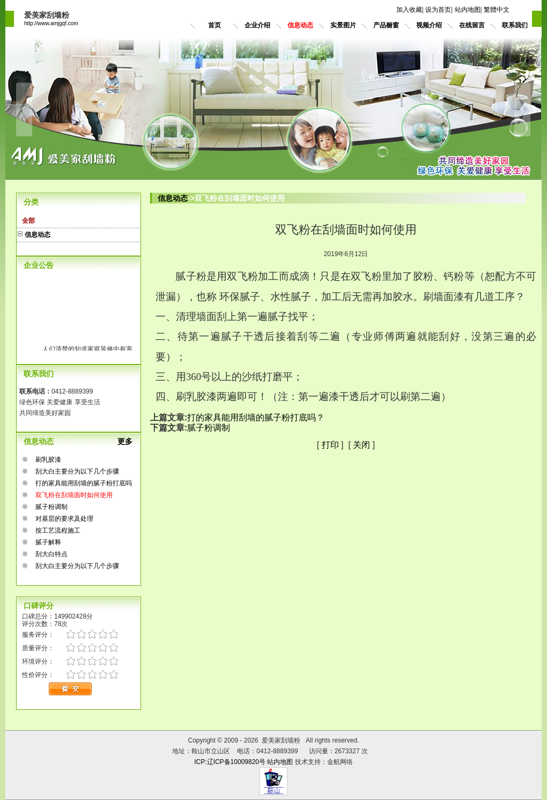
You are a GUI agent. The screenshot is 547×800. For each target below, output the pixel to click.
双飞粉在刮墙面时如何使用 (74, 495)
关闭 (361, 444)
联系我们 (515, 25)
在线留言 (472, 25)
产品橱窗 (386, 25)
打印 (330, 444)
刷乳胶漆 (48, 459)
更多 (129, 441)
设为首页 (438, 9)
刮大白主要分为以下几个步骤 (77, 471)
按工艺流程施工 (57, 530)
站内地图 (468, 9)
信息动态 (300, 25)
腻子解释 (48, 542)
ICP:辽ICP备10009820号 (229, 762)
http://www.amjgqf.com (51, 23)
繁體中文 (496, 9)
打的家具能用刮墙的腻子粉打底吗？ (255, 417)
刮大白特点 (51, 554)
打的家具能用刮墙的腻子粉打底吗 (83, 483)
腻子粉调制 (51, 507)
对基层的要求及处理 (64, 518)
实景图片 (343, 25)
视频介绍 (429, 25)
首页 (214, 25)
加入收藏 (409, 9)
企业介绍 (257, 25)
